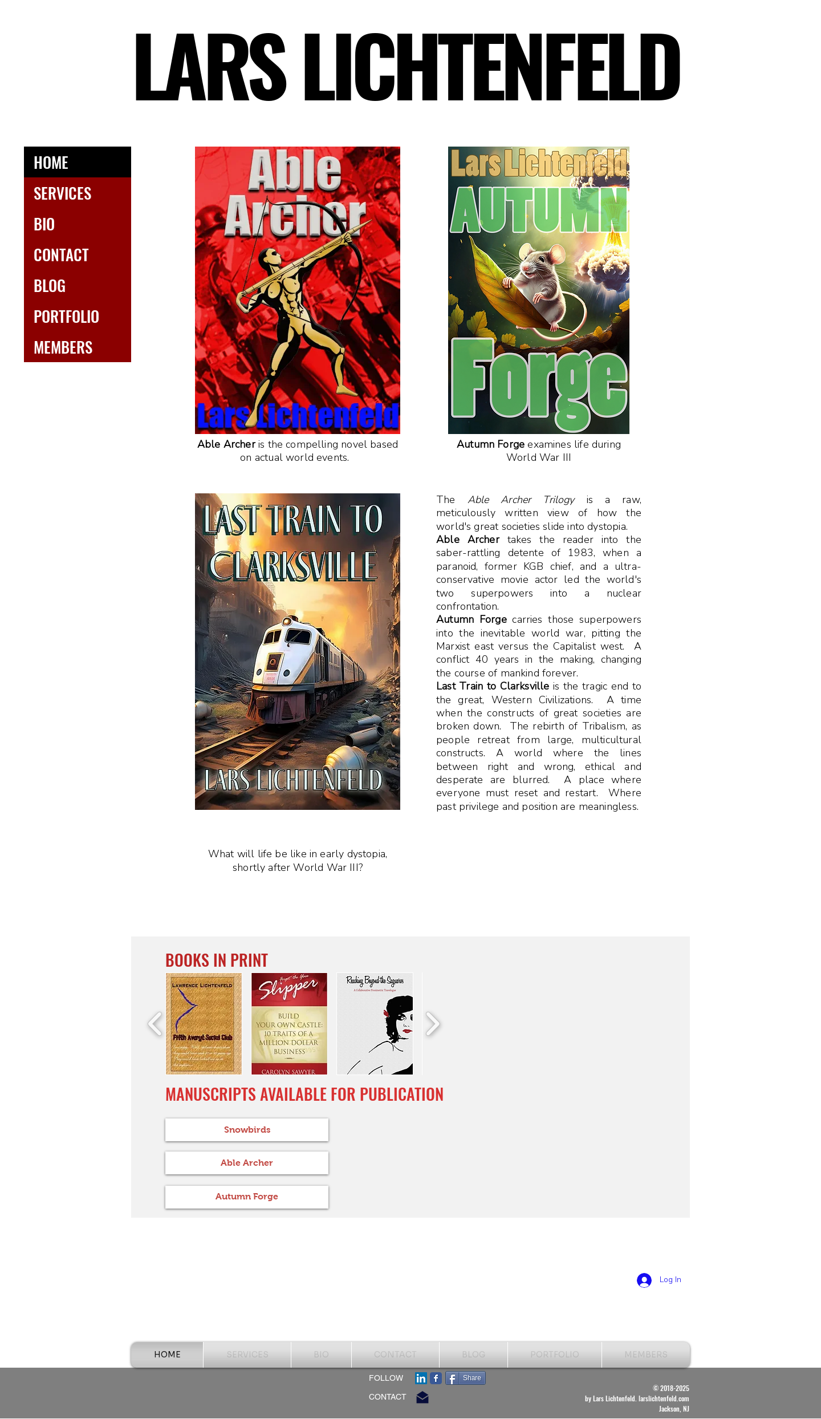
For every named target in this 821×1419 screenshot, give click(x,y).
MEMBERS (63, 346)
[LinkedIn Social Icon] (421, 1378)
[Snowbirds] (246, 1129)
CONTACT (61, 254)
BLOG (50, 285)
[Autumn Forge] (246, 1197)
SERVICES (62, 192)
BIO (44, 223)
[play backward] (155, 1024)
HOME (51, 162)
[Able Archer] (246, 1163)
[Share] (465, 1378)
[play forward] (432, 1024)
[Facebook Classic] (436, 1378)
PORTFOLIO (66, 316)
